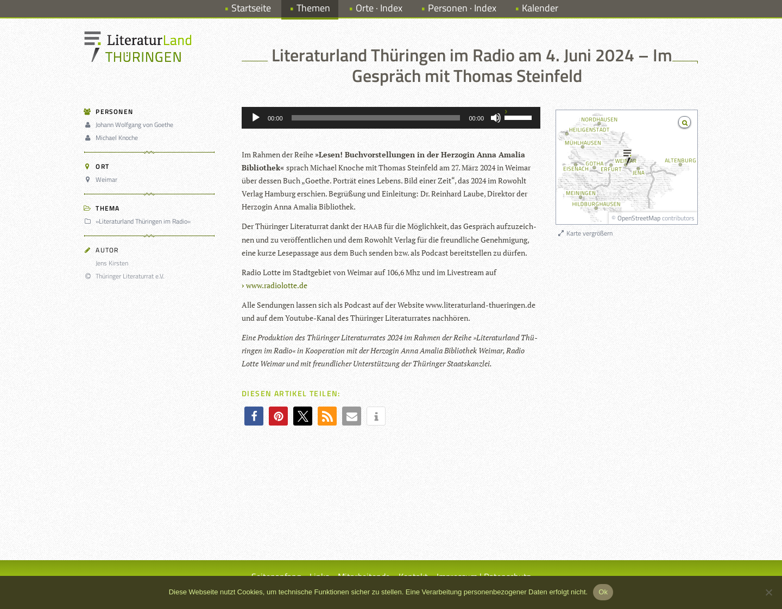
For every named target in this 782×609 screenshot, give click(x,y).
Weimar (102, 179)
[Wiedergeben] (255, 117)
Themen (313, 8)
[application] (391, 118)
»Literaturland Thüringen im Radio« (139, 221)
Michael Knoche (112, 137)
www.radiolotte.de (276, 285)
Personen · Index (462, 8)
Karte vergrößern (585, 233)
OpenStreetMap (638, 218)
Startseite (251, 8)
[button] (253, 416)
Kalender (540, 8)
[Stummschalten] (495, 117)
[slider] (376, 117)
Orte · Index (379, 8)
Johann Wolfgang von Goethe (130, 124)
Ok (603, 592)
